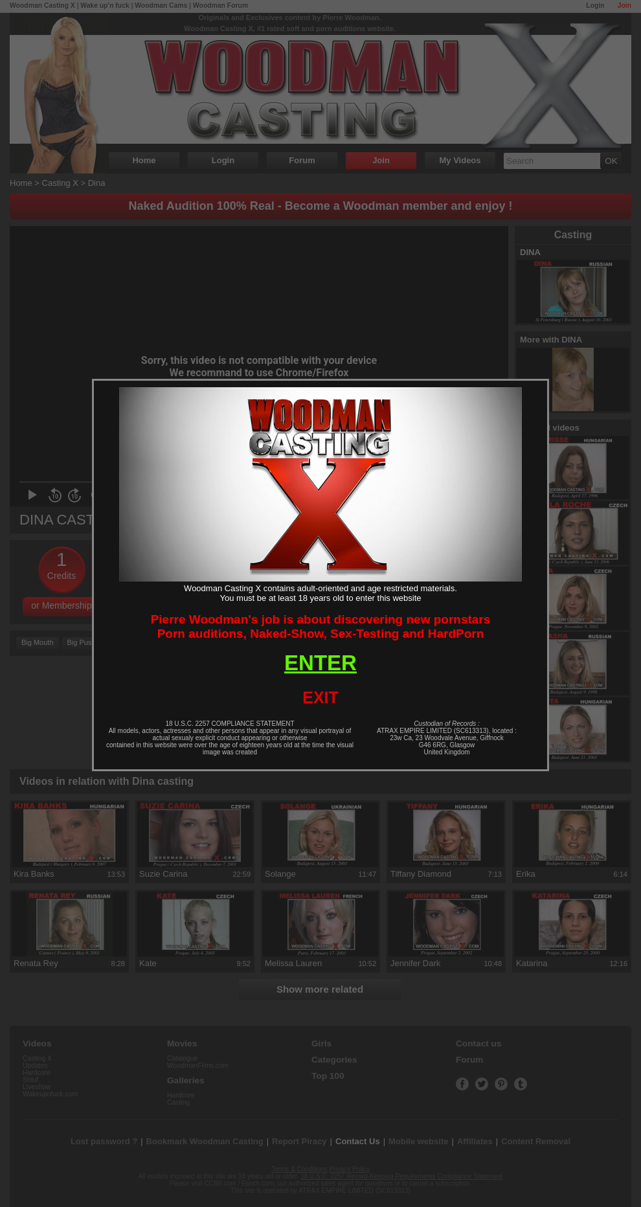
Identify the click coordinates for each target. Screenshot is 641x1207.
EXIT (320, 697)
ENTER (320, 663)
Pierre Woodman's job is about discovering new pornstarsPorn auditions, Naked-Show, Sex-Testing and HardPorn (321, 626)
